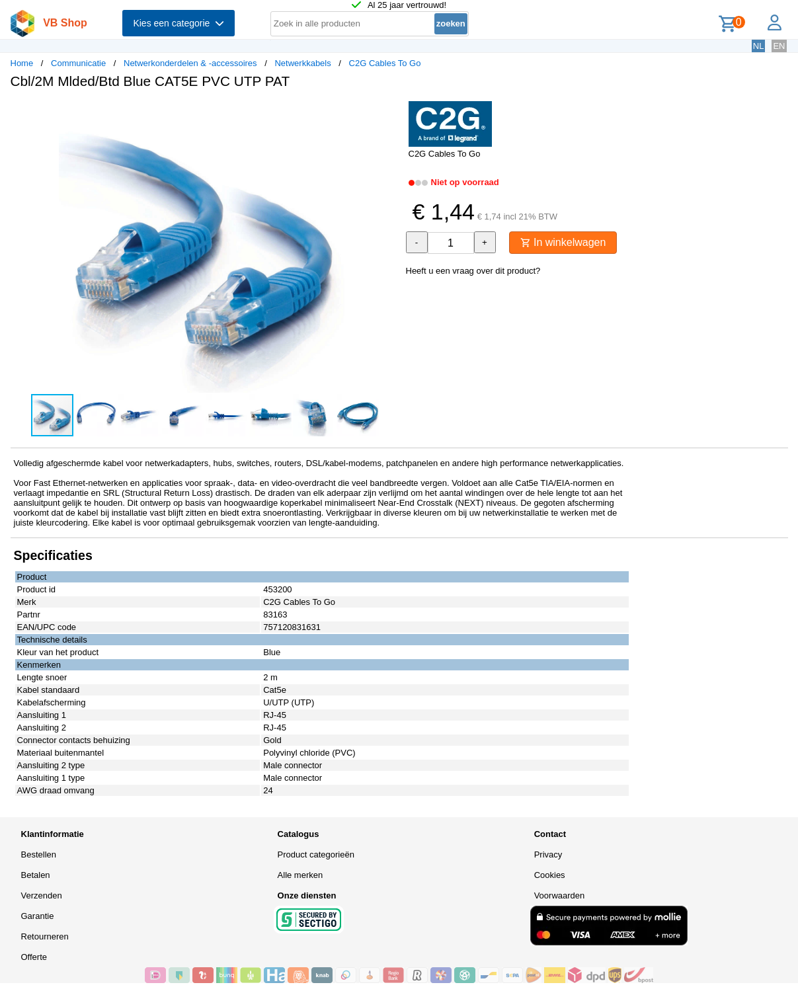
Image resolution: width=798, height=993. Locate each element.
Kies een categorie (178, 23)
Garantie (37, 916)
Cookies (549, 875)
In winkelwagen (563, 242)
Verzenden (41, 895)
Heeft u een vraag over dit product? (473, 271)
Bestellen (38, 854)
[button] (387, 113)
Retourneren (45, 936)
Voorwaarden (559, 895)
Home (22, 63)
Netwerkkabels (302, 63)
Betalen (35, 875)
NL (758, 46)
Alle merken (300, 875)
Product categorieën (316, 854)
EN (779, 46)
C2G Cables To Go (385, 63)
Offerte (34, 957)
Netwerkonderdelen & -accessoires (190, 63)
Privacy (548, 854)
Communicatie (78, 63)
